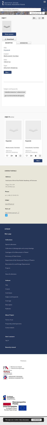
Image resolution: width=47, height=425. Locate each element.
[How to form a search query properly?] (43, 13)
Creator (7, 289)
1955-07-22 (7, 62)
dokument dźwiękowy (11, 68)
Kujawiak (8, 141)
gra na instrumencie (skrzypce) (14, 95)
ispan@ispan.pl (9, 204)
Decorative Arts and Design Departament (17, 264)
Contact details (9, 328)
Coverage (8, 301)
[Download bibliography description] (11, 155)
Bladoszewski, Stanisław (11, 56)
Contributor (8, 293)
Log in (7, 340)
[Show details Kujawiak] (20, 155)
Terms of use (9, 320)
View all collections (10, 274)
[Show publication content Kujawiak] (16, 155)
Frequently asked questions (13, 324)
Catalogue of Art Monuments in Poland (16, 252)
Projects (7, 268)
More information (24, 419)
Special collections (10, 244)
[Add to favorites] (39, 18)
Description (8, 305)
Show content (9, 34)
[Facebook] (6, 215)
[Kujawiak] (6, 26)
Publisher (8, 309)
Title (6, 285)
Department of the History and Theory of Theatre (19, 260)
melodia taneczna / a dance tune (15, 92)
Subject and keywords (11, 297)
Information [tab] (24, 43)
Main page (8, 234)
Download (9, 39)
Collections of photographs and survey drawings (19, 248)
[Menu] (44, 1)
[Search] (44, 9)
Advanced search (35, 13)
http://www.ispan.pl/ (12, 212)
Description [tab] (9, 43)
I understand (36, 420)
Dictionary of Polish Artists (13, 256)
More (38, 161)
